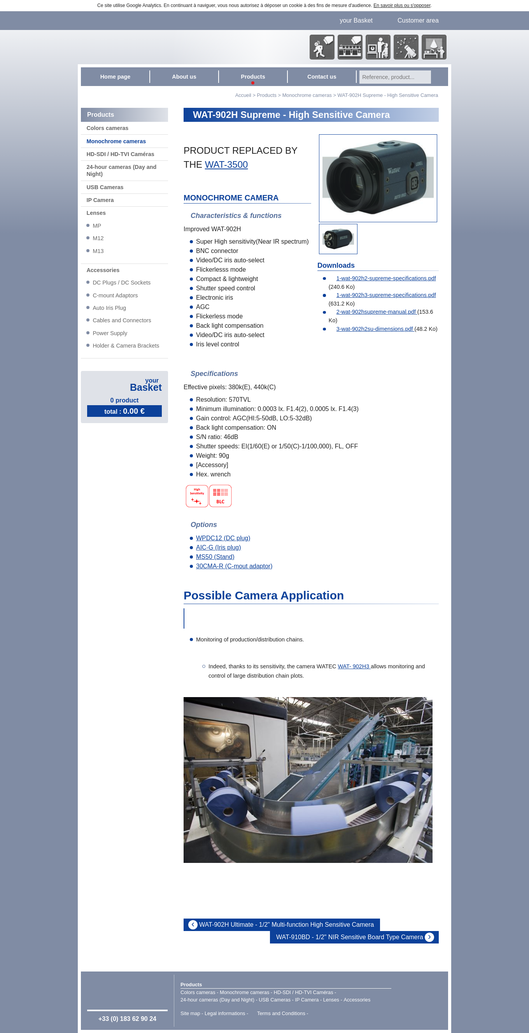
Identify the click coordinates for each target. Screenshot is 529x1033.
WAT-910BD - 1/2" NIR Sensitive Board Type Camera (349, 937)
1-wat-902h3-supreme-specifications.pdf (382, 295)
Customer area (418, 20)
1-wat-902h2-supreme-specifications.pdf (382, 278)
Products (191, 984)
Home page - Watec (158, 47)
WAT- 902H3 (354, 666)
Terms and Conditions (281, 1013)
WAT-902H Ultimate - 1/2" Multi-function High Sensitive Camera (286, 924)
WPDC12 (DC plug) (223, 538)
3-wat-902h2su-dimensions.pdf (372, 329)
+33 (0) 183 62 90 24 (127, 1018)
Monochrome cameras (307, 95)
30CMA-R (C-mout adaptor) (234, 566)
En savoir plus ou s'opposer (401, 5)
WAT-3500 (226, 164)
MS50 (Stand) (215, 556)
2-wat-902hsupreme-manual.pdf (373, 312)
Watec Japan (420, 1000)
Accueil (243, 95)
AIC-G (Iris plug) (218, 547)
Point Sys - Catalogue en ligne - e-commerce (321, 1013)
